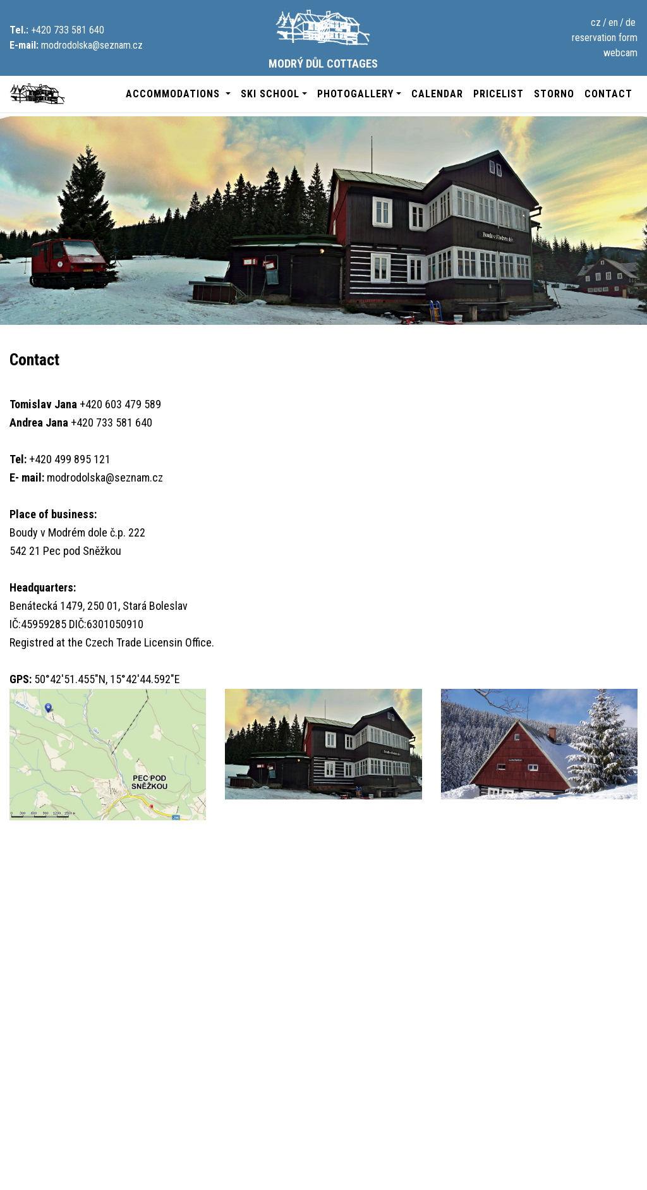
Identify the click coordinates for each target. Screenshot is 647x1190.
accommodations (174, 94)
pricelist (498, 94)
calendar (437, 94)
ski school (270, 94)
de (631, 22)
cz (596, 22)
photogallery (355, 94)
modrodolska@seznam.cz (92, 45)
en (613, 22)
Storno (554, 94)
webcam (620, 53)
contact (608, 94)
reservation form (605, 38)
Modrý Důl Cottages (323, 39)
